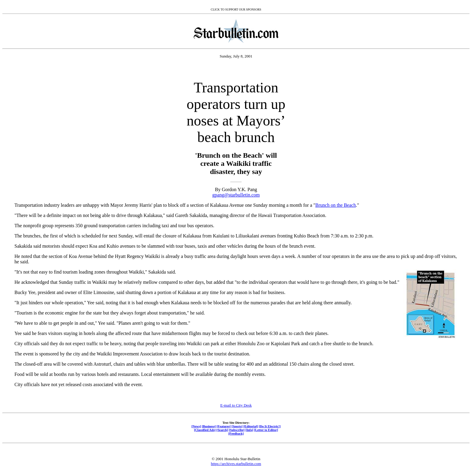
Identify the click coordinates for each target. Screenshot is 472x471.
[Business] (209, 426)
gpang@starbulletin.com (235, 194)
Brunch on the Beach (335, 205)
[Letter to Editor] (266, 430)
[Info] (249, 430)
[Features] (223, 426)
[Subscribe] (236, 430)
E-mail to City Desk (236, 405)
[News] (196, 426)
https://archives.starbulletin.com (236, 463)
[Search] (222, 430)
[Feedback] (236, 433)
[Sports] (237, 426)
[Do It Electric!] (270, 426)
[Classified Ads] (205, 430)
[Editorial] (250, 426)
